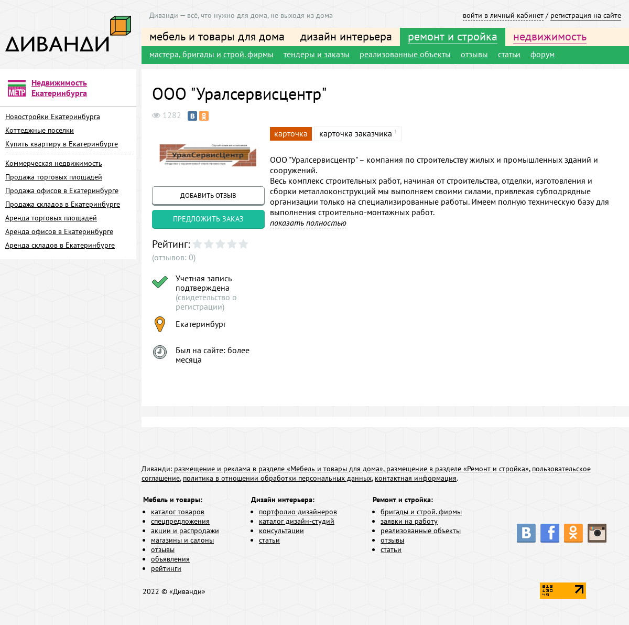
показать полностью (308, 222)
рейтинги (166, 568)
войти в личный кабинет (503, 15)
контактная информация (416, 478)
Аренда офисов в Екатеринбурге (59, 231)
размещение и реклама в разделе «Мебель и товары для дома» (278, 468)
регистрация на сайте (585, 15)
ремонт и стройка (452, 36)
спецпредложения (180, 521)
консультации (281, 530)
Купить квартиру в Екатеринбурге (61, 144)
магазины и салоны (182, 540)
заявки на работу (409, 521)
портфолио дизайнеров (298, 511)
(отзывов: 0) (174, 257)
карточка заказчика (355, 133)
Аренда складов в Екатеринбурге (60, 245)
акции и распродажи (185, 530)
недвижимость (550, 36)
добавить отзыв (208, 195)
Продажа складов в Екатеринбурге (62, 204)
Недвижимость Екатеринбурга (59, 87)
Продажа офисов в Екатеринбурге (61, 190)
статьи (509, 54)
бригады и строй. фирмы (421, 511)
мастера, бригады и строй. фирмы (211, 54)
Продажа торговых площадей (53, 177)
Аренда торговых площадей (51, 218)
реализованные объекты (405, 54)
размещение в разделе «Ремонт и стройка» (457, 468)
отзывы (474, 54)
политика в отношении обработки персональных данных (277, 478)
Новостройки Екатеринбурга (52, 116)
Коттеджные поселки (39, 130)
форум (542, 54)
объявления (170, 559)
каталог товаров (177, 511)
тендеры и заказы (317, 54)
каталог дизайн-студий (296, 521)
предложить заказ (208, 219)
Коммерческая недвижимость (53, 163)
